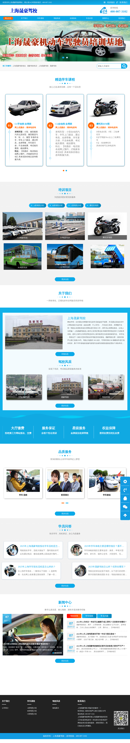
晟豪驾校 (53, 66)
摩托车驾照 (93, 205)
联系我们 (121, 2)
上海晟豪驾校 (43, 66)
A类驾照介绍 (37, 205)
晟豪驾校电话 (32, 66)
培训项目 (109, 2)
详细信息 (65, 354)
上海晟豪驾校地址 (19, 66)
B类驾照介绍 (56, 205)
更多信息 (65, 279)
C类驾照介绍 (75, 205)
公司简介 (5, 712)
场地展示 (55, 712)
